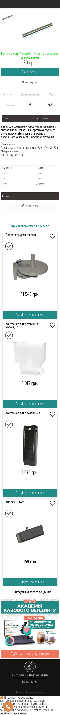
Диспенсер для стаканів (21, 235)
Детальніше (49, 710)
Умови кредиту (30, 82)
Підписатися (30, 681)
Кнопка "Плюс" (15, 502)
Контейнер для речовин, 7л (23, 413)
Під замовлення (30, 71)
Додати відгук (30, 206)
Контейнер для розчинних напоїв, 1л (22, 325)
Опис (6, 118)
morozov (41, 692)
